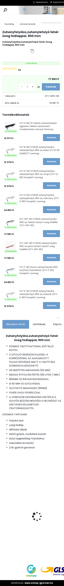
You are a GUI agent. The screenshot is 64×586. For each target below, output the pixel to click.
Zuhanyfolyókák (28, 24)
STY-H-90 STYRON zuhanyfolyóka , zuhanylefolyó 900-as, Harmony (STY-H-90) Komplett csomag (39, 198)
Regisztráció (58, 2)
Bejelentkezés (42, 2)
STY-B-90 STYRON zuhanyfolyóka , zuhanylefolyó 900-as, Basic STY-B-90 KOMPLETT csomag (39, 150)
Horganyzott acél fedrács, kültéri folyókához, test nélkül (12, 501)
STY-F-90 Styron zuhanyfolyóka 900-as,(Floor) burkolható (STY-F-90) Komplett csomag (38, 270)
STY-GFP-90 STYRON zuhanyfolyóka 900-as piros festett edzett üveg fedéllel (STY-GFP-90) (38, 246)
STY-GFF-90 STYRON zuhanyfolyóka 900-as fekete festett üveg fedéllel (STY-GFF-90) (38, 222)
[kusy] (27, 87)
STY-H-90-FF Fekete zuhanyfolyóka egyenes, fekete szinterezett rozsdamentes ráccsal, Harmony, (38, 126)
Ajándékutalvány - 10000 (34, 490)
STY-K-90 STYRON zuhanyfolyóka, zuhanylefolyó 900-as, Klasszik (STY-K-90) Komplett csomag (38, 294)
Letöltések (39, 324)
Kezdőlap (9, 24)
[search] (5, 10)
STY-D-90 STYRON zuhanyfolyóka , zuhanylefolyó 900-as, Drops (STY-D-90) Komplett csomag (39, 174)
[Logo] (47, 10)
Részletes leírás (15, 324)
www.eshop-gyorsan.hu (39, 582)
